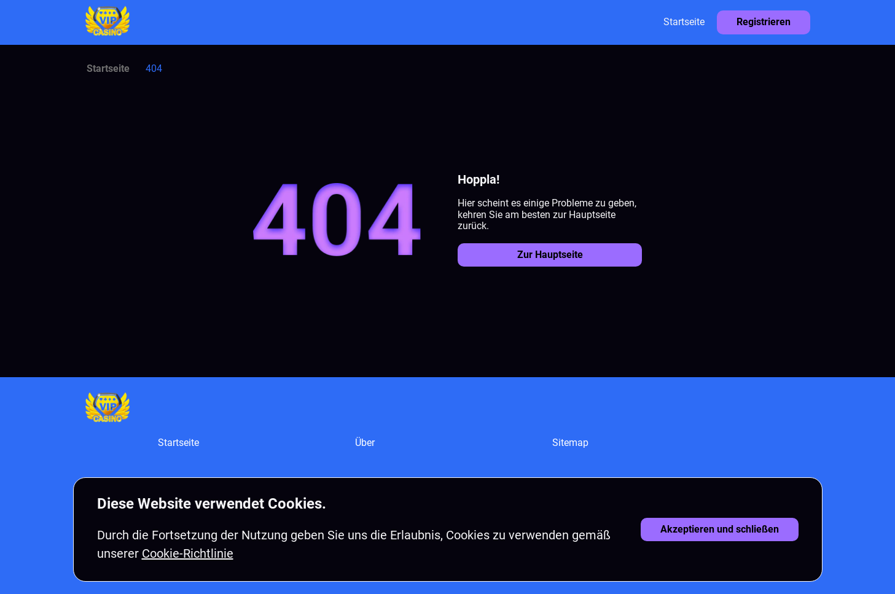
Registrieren (764, 22)
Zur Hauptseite (550, 254)
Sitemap (570, 442)
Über (365, 442)
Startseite (684, 22)
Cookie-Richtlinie (187, 553)
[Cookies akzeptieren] (720, 529)
